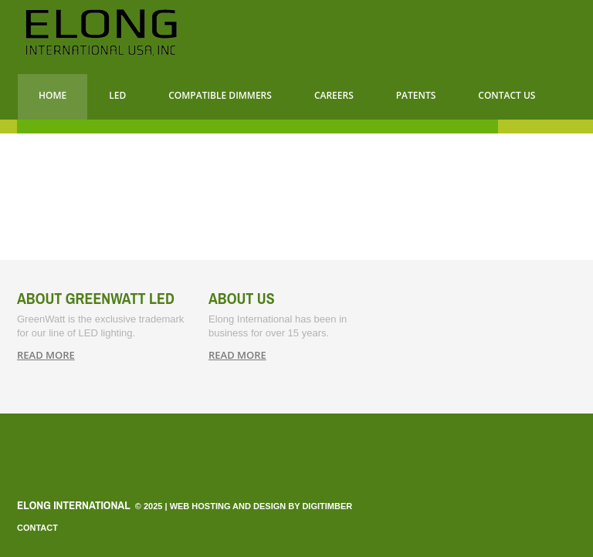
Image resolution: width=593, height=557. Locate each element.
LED (117, 95)
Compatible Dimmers (220, 95)
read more (46, 355)
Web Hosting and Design (228, 506)
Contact (37, 527)
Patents (416, 95)
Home (52, 95)
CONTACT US (506, 95)
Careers (334, 95)
